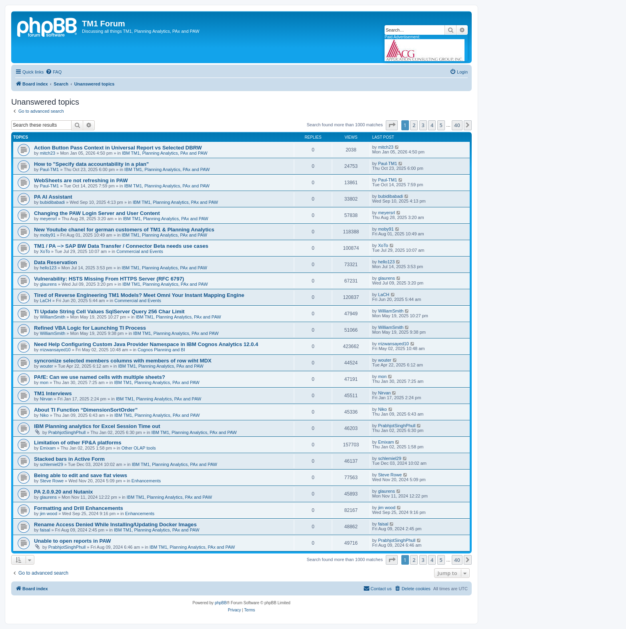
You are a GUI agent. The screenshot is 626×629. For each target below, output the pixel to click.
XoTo (45, 251)
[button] (392, 125)
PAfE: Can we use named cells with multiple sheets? (99, 377)
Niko (44, 415)
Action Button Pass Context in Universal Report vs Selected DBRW (118, 148)
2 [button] (414, 125)
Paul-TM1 (49, 169)
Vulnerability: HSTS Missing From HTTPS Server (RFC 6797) (109, 279)
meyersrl (48, 218)
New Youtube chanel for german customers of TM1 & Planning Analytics (124, 230)
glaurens (48, 284)
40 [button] (457, 125)
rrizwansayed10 (55, 349)
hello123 (48, 267)
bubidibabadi (52, 202)
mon (44, 382)
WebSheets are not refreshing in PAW (81, 180)
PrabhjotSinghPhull (67, 432)
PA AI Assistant (53, 197)
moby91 (48, 235)
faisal (45, 529)
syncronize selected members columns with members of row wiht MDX (122, 361)
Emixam (48, 448)
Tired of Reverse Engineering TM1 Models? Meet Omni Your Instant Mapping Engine (139, 295)
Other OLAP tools (139, 448)
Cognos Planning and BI (161, 349)
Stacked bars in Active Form (69, 459)
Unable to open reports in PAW (72, 541)
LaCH (45, 300)
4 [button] (432, 125)
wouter (46, 366)
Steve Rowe (52, 480)
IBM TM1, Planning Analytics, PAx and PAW (164, 153)
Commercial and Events (139, 251)
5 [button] (441, 125)
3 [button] (423, 125)
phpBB (221, 603)
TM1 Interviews (53, 393)
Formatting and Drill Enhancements (78, 508)
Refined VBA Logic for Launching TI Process (90, 328)
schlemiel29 (51, 464)
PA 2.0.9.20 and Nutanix (63, 492)
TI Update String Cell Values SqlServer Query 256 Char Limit (109, 311)
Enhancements (146, 480)
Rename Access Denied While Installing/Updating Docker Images (115, 524)
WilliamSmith (53, 316)
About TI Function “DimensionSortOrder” (86, 410)
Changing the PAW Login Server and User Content (97, 213)
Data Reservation (55, 262)
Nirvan (46, 398)
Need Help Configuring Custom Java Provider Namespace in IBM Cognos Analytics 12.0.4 (146, 344)
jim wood (48, 513)
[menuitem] (54, 72)
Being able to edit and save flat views (80, 475)
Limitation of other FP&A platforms (78, 443)
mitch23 (48, 153)
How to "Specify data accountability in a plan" (91, 164)
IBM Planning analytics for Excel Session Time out (97, 426)
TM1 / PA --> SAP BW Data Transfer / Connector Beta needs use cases (121, 246)
